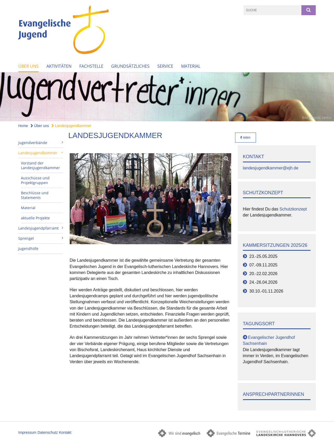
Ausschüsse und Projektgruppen (35, 180)
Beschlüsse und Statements (35, 195)
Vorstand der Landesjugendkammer (40, 165)
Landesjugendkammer (71, 126)
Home (23, 126)
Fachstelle (91, 66)
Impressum (27, 432)
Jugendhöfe (28, 248)
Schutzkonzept (293, 209)
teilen (245, 137)
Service (165, 66)
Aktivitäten (58, 66)
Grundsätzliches (130, 66)
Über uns (28, 66)
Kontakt (65, 432)
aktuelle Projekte (35, 217)
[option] (167, 96)
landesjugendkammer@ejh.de (271, 168)
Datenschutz (48, 432)
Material (190, 66)
